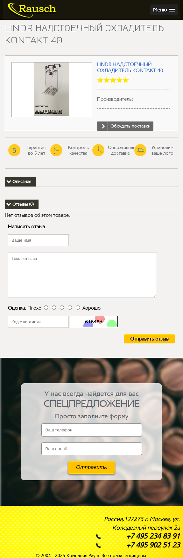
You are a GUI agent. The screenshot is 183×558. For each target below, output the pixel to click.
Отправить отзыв (149, 339)
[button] (164, 9)
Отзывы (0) (23, 204)
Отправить (91, 467)
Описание (21, 181)
